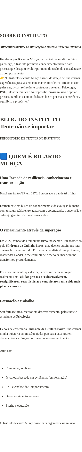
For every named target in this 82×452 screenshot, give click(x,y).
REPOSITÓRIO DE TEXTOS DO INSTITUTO (30, 138)
